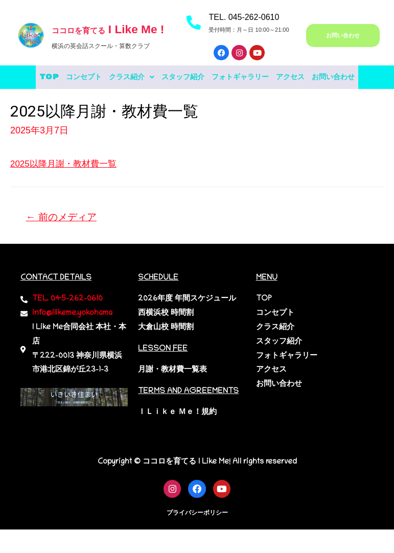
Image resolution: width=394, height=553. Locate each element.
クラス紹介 (150, 77)
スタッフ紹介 (212, 77)
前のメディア (64, 242)
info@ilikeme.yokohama (72, 339)
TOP (46, 77)
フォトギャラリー (281, 77)
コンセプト (91, 77)
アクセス (342, 77)
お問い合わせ (197, 101)
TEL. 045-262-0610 (243, 17)
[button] (149, 77)
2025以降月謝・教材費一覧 (66, 188)
